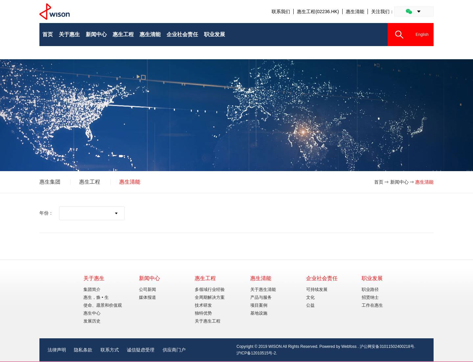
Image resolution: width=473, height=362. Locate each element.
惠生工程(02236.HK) (318, 11)
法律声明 (57, 349)
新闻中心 (399, 182)
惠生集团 (49, 182)
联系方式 (110, 349)
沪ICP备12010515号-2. (256, 353)
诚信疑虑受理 (140, 349)
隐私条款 (83, 349)
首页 (378, 182)
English (422, 34)
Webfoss (348, 346)
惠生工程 (89, 182)
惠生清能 (355, 11)
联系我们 (281, 11)
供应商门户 (174, 349)
